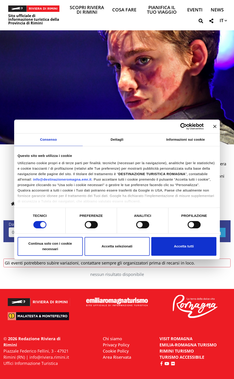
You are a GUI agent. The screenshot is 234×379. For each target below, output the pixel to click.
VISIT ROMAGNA (176, 338)
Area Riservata (117, 357)
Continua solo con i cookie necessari (50, 246)
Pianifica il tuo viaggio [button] (162, 10)
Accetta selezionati (116, 246)
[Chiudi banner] (214, 126)
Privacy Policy (116, 345)
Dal (12, 224)
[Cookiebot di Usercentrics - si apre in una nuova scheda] (184, 126)
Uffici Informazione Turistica (30, 363)
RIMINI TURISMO (177, 351)
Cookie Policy (116, 351)
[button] (200, 22)
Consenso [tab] (48, 139)
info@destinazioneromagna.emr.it (62, 179)
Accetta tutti (184, 246)
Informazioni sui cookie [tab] (185, 139)
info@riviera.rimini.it (49, 357)
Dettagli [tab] (117, 139)
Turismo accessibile (182, 357)
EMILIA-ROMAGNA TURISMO (188, 345)
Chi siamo (112, 338)
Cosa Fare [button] (124, 10)
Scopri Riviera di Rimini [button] (87, 10)
